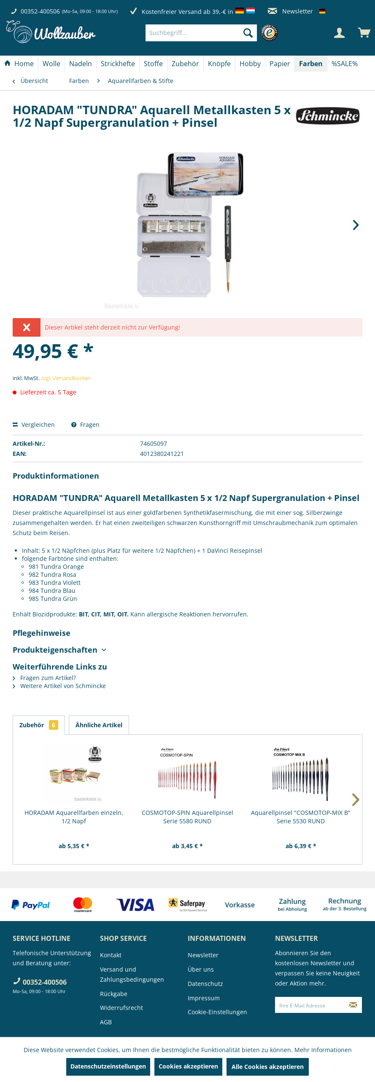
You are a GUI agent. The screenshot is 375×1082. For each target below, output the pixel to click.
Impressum (204, 998)
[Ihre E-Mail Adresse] (310, 1005)
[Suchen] (248, 32)
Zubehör (38, 725)
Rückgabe (113, 994)
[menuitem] (214, 32)
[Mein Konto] (339, 33)
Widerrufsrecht (121, 1008)
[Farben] (311, 64)
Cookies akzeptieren (188, 1066)
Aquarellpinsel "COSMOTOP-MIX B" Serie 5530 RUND (301, 817)
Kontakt (110, 955)
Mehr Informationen (323, 1050)
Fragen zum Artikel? (44, 678)
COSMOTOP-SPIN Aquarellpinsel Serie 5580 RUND (187, 817)
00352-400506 (40, 11)
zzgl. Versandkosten (66, 378)
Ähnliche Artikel (99, 725)
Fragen (85, 424)
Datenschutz (205, 984)
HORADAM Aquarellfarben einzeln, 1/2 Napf (73, 817)
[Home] (19, 64)
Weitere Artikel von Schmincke (59, 686)
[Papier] (279, 64)
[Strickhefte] (118, 64)
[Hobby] (250, 64)
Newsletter (290, 11)
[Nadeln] (80, 64)
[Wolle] (51, 64)
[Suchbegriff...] (201, 32)
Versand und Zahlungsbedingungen (132, 974)
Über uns (201, 969)
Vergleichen (34, 424)
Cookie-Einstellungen (217, 1012)
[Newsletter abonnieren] (353, 1005)
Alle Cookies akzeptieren (268, 1067)
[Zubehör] (185, 64)
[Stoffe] (153, 64)
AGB (106, 1022)
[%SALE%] (344, 64)
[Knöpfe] (219, 64)
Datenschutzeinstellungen (108, 1066)
